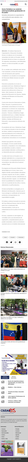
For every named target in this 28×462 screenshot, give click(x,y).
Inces (5, 237)
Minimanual (18, 432)
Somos (17, 438)
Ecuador (12, 237)
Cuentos (17, 431)
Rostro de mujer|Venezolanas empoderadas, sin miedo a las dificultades (16, 383)
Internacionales (5, 432)
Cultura (3, 434)
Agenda (17, 434)
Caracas (3, 429)
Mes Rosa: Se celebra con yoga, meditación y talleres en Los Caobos (12, 318)
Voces (3, 436)
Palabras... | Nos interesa (14, 387)
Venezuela (21, 237)
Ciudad (17, 436)
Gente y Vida (5, 438)
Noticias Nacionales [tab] (13, 377)
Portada (17, 429)
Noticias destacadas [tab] (5, 377)
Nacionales (4, 431)
